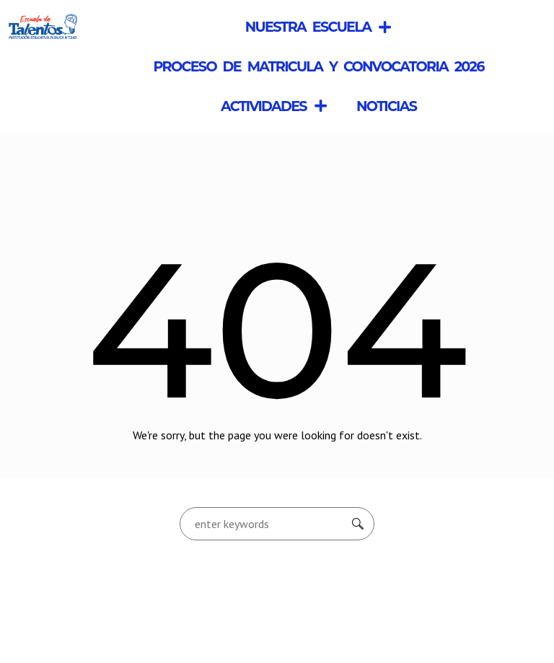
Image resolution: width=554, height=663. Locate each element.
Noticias (386, 106)
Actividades (274, 106)
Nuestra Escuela (318, 27)
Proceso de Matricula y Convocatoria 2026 (318, 66)
